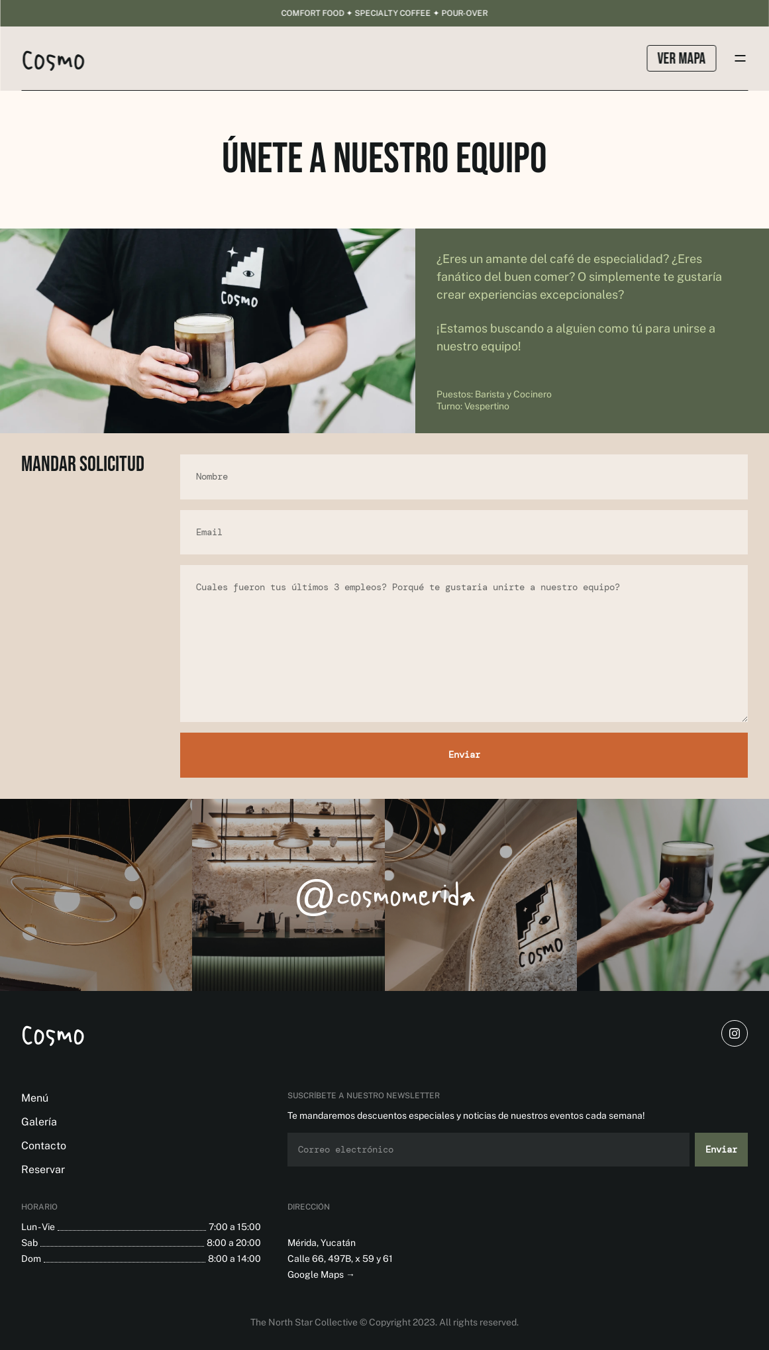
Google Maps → (321, 1274)
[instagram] (734, 1033)
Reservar (43, 1169)
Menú (34, 1098)
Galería (39, 1122)
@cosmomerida (384, 894)
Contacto (43, 1145)
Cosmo (53, 1033)
